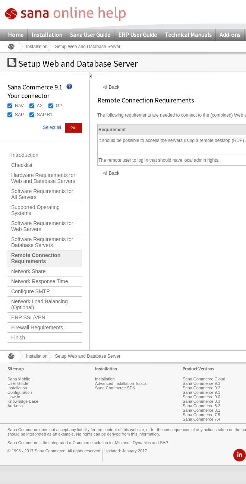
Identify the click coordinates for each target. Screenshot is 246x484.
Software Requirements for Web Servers (42, 226)
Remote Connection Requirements (35, 258)
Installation (46, 34)
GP (59, 105)
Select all (52, 127)
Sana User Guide (90, 34)
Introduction (24, 155)
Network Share (28, 271)
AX (40, 105)
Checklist (21, 165)
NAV (19, 105)
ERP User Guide (137, 34)
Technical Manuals (188, 34)
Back (114, 87)
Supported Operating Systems (35, 210)
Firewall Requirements (37, 327)
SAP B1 (45, 114)
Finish (18, 338)
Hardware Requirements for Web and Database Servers (43, 178)
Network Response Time (39, 281)
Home (15, 34)
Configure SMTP (30, 291)
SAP (19, 114)
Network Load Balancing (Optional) (39, 304)
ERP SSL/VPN (28, 317)
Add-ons (230, 34)
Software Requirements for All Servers (42, 194)
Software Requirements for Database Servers (42, 242)
